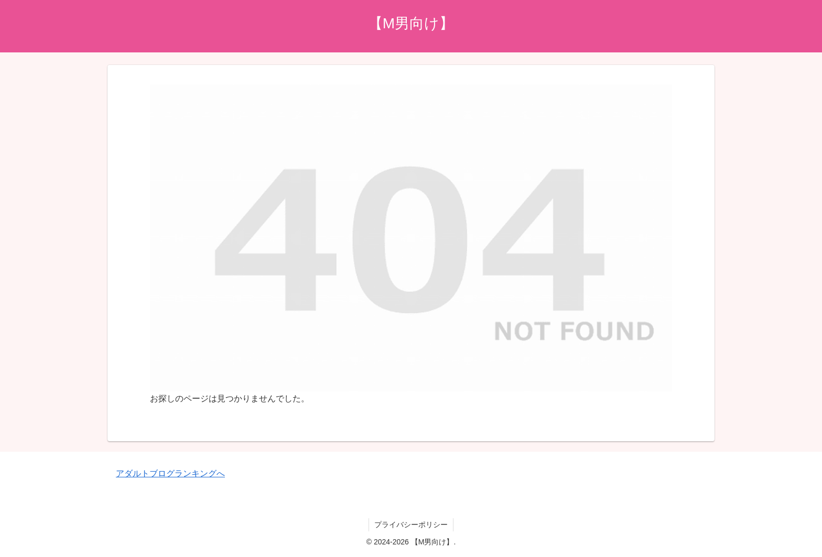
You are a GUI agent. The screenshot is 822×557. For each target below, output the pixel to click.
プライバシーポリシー (411, 524)
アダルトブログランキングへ (170, 473)
